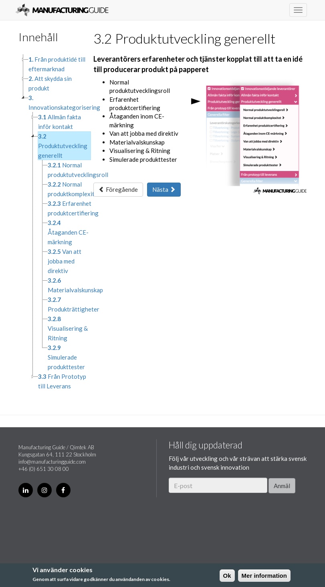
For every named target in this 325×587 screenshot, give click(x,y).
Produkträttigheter (73, 304)
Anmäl (282, 485)
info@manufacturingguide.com (52, 461)
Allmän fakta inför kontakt (59, 121)
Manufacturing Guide (62, 10)
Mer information (264, 575)
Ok (227, 575)
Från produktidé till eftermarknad (56, 64)
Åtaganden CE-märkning (68, 232)
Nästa (164, 189)
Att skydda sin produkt (50, 83)
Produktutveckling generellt (62, 146)
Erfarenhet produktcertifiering (73, 208)
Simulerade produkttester (66, 357)
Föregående (118, 189)
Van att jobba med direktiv (64, 261)
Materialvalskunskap (75, 285)
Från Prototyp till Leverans (62, 381)
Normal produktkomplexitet (74, 189)
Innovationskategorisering (64, 102)
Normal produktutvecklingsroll (78, 169)
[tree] (50, 222)
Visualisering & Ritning (68, 328)
